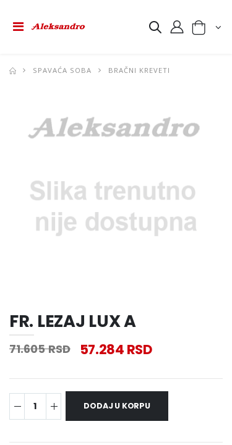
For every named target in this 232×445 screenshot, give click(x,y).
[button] (155, 29)
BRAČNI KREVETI (139, 70)
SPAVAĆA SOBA (62, 70)
